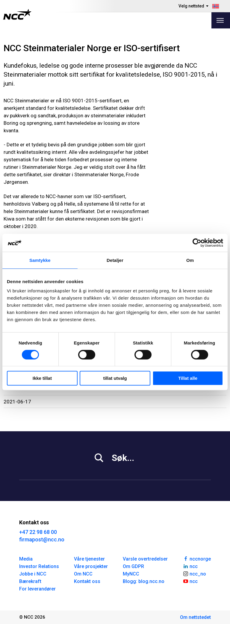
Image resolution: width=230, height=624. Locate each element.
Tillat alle (187, 378)
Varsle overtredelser (145, 559)
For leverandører (37, 589)
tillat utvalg (115, 378)
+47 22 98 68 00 (38, 532)
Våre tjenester (89, 559)
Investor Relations (39, 566)
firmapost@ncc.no (41, 539)
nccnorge (197, 558)
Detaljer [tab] (115, 260)
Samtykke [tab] (40, 260)
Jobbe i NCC (32, 574)
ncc (190, 566)
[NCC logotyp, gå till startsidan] (17, 14)
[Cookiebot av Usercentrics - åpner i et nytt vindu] (197, 242)
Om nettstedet (195, 617)
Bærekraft (30, 581)
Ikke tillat (42, 378)
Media (26, 559)
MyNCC (131, 574)
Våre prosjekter (91, 566)
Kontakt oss (87, 581)
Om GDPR (133, 566)
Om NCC (83, 574)
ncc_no (194, 573)
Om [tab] (190, 260)
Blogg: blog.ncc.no (143, 581)
